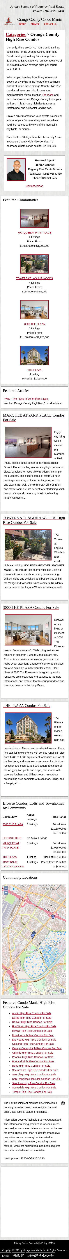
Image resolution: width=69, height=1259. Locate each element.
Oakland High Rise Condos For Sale (33, 1043)
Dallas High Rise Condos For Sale (31, 1017)
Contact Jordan (34, 185)
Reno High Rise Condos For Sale (31, 1065)
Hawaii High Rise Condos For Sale (32, 1030)
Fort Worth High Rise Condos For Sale (34, 1026)
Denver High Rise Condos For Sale (32, 1022)
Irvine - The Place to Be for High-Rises (26, 398)
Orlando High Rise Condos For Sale (32, 1052)
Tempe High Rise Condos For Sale (32, 1091)
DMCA (51, 1243)
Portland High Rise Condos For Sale (33, 1061)
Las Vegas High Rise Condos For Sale (34, 1039)
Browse (35, 24)
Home (22, 24)
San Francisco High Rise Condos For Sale (36, 1078)
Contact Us (50, 24)
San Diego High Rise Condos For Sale (34, 1074)
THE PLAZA (10, 856)
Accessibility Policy (38, 1243)
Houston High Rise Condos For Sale (33, 1035)
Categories (16, 34)
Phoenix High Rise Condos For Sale (32, 1057)
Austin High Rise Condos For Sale (31, 1013)
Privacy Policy (21, 1243)
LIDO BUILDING (12, 838)
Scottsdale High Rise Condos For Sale (34, 1087)
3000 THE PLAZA (13, 824)
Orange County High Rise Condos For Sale (36, 1048)
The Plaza (48, 94)
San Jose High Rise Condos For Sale (33, 1083)
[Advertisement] (34, 1201)
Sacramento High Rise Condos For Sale (35, 1070)
